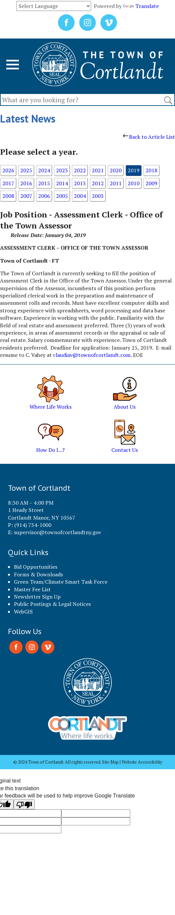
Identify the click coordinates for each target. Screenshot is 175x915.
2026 (8, 170)
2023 (62, 170)
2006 (44, 196)
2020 (116, 170)
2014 (62, 183)
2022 (80, 170)
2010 (134, 183)
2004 (80, 196)
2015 (44, 183)
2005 (62, 196)
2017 (8, 183)
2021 (98, 170)
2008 (8, 196)
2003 (98, 196)
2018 (151, 170)
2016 (26, 183)
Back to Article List (149, 136)
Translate (141, 6)
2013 (80, 183)
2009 (151, 183)
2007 (26, 196)
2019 (134, 170)
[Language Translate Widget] (53, 6)
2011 (116, 183)
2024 (44, 170)
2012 (98, 183)
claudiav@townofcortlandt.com (92, 355)
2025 (26, 170)
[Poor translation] (24, 804)
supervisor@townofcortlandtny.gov (57, 532)
